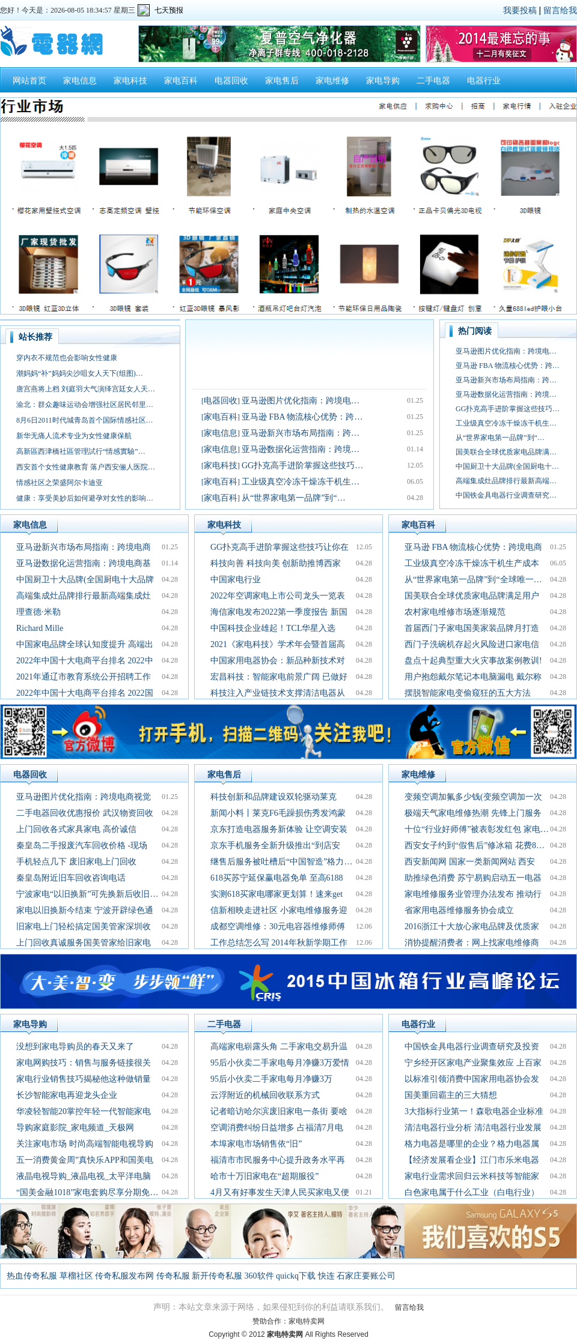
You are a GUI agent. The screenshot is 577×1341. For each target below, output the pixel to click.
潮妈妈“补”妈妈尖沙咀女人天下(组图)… (79, 373)
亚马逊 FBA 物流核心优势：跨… (302, 416)
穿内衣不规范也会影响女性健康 (66, 358)
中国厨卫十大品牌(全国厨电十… (507, 466)
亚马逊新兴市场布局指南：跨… (300, 433)
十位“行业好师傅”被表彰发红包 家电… (477, 829)
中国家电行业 (235, 579)
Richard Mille (39, 628)
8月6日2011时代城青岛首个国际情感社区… (84, 420)
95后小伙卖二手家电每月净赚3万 (271, 1078)
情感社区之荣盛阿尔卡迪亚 (59, 482)
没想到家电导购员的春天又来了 (75, 1046)
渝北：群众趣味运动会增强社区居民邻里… (84, 404)
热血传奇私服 (32, 1275)
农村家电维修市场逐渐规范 (455, 611)
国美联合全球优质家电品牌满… (506, 452)
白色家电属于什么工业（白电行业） (472, 1192)
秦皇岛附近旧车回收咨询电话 (71, 877)
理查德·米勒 (38, 611)
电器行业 (484, 80)
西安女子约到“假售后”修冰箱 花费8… (475, 845)
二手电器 (433, 80)
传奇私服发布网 (124, 1275)
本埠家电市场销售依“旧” (256, 1143)
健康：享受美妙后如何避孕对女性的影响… (84, 498)
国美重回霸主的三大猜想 (451, 1095)
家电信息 (80, 80)
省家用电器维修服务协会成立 (459, 910)
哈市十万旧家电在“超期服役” (264, 1176)
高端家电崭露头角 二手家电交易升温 (278, 1046)
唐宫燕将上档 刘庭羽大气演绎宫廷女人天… (85, 389)
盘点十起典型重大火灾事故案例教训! (473, 660)
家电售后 (282, 80)
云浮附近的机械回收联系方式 (265, 1095)
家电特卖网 (306, 1321)
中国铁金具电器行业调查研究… (506, 495)
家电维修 (332, 80)
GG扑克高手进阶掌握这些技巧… (302, 465)
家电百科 (181, 80)
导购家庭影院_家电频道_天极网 (75, 1127)
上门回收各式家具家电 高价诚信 (76, 829)
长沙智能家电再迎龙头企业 (66, 1095)
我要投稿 (520, 10)
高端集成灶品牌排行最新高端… (506, 481)
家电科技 (130, 80)
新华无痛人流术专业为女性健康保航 (74, 436)
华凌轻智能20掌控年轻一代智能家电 (83, 1111)
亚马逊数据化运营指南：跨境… (300, 449)
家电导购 (383, 80)
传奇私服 (173, 1275)
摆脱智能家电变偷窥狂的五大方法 (468, 693)
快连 (326, 1275)
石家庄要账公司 (366, 1275)
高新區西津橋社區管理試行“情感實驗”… (80, 451)
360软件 (259, 1275)
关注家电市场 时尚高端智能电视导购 (84, 1143)
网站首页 (29, 80)
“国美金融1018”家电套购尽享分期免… (87, 1192)
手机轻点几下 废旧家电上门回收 (76, 861)
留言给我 (560, 10)
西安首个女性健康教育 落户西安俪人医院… (85, 467)
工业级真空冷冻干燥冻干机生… (300, 481)
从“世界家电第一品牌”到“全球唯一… (473, 579)
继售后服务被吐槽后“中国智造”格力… (281, 861)
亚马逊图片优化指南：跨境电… (300, 400)
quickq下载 (296, 1275)
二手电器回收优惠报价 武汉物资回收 (84, 813)
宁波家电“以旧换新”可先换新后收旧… (87, 894)
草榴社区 (76, 1275)
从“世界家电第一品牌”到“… (294, 497)
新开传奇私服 (217, 1275)
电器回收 (231, 80)
